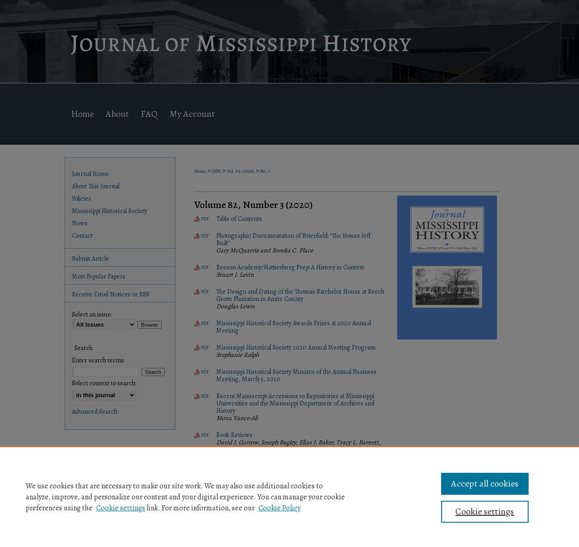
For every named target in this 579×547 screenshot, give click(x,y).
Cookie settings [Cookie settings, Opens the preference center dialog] (484, 511)
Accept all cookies (485, 483)
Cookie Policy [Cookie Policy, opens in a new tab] (279, 508)
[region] (289, 496)
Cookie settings (120, 508)
